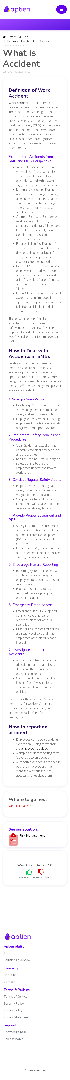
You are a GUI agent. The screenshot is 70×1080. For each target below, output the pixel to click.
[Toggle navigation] (61, 9)
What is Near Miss (21, 806)
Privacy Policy (13, 1010)
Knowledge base (19, 36)
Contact (9, 982)
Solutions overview (17, 960)
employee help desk (34, 748)
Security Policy (14, 1003)
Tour (7, 953)
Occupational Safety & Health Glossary (28, 41)
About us (10, 975)
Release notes (13, 1039)
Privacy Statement (16, 1017)
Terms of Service (15, 996)
